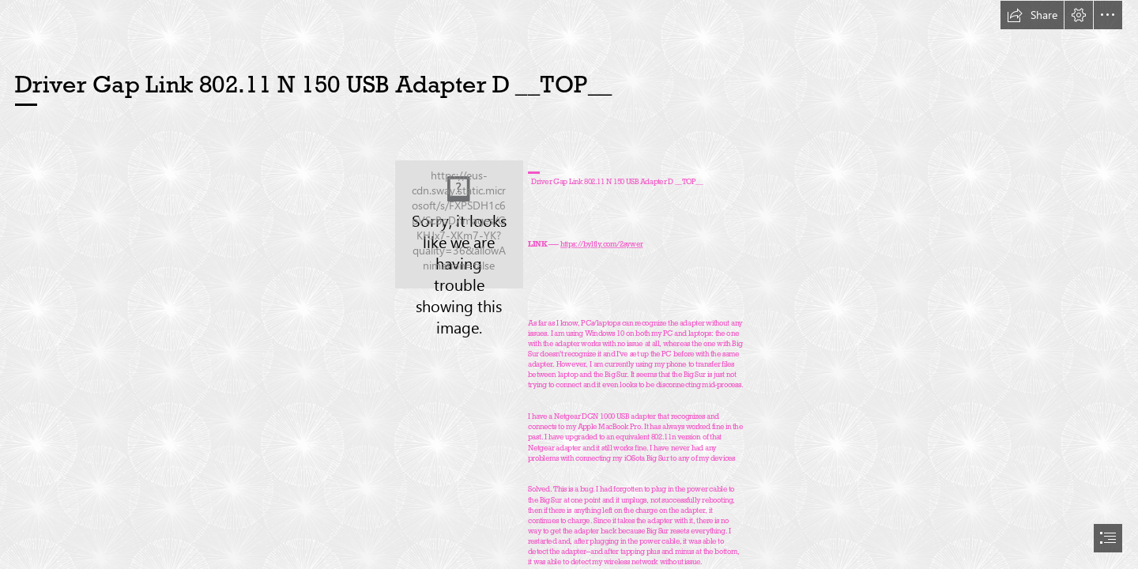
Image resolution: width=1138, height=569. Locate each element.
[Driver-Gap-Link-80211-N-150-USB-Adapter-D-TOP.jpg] (459, 224)
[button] (1032, 15)
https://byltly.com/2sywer (601, 244)
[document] (569, 284)
